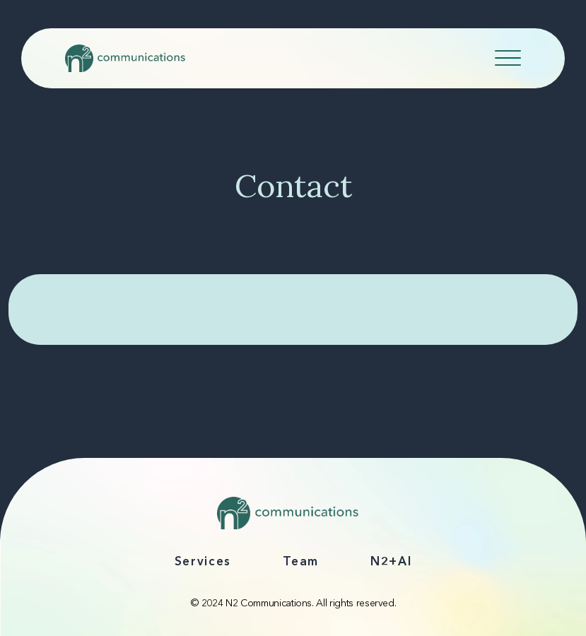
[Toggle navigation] (509, 56)
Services (203, 562)
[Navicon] (508, 61)
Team (301, 562)
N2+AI (391, 562)
